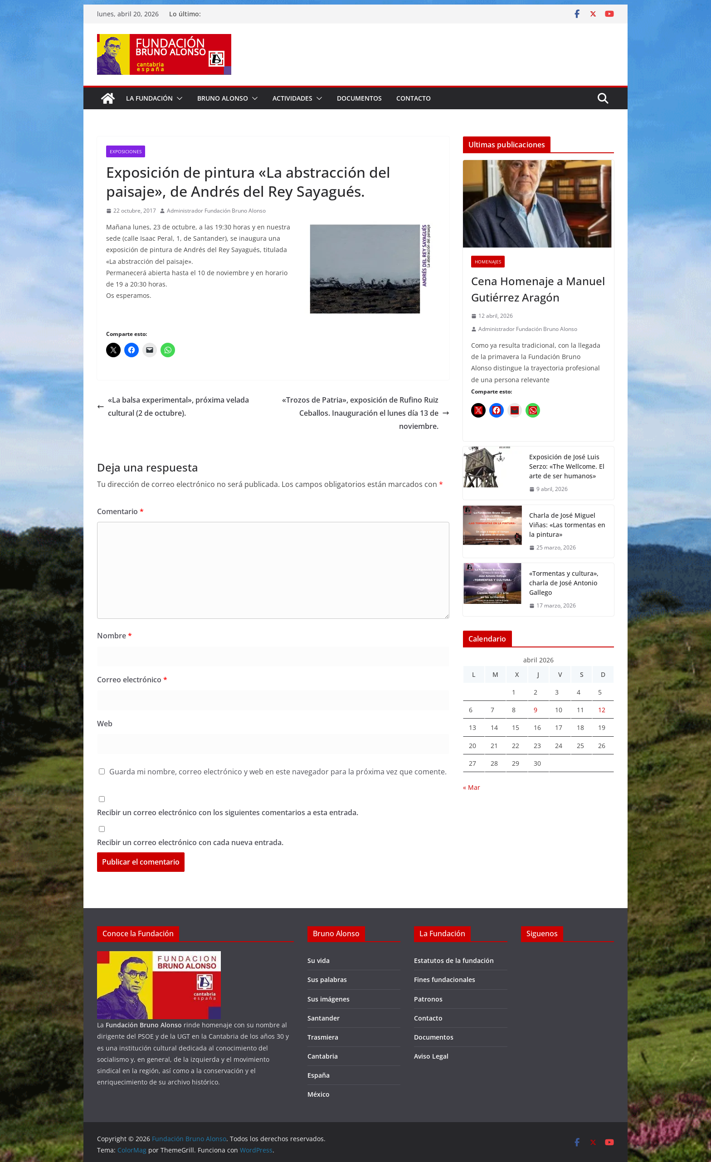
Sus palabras (327, 979)
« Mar (471, 787)
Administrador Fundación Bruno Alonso (216, 210)
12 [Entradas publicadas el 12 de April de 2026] (601, 709)
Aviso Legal (431, 1056)
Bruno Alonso (222, 98)
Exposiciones (125, 151)
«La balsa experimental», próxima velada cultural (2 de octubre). (173, 406)
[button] (178, 98)
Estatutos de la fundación (454, 960)
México (318, 1094)
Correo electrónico (132, 680)
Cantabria (322, 1056)
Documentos (359, 98)
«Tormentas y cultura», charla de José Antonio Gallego (564, 583)
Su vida (318, 960)
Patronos (428, 999)
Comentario (120, 511)
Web (104, 724)
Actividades (292, 98)
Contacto (413, 98)
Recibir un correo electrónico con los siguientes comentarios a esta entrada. (227, 812)
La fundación (149, 98)
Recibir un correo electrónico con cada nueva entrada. (190, 842)
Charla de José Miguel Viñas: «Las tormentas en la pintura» (567, 525)
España (318, 1075)
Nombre (114, 636)
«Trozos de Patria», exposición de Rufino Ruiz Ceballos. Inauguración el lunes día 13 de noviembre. (365, 413)
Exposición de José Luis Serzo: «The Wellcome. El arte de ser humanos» (566, 466)
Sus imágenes (328, 999)
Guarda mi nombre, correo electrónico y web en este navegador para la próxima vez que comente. (278, 772)
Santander (323, 1018)
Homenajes (488, 261)
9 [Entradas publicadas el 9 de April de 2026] (535, 709)
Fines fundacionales (444, 979)
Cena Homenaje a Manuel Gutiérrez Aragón (538, 289)
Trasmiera (322, 1037)
